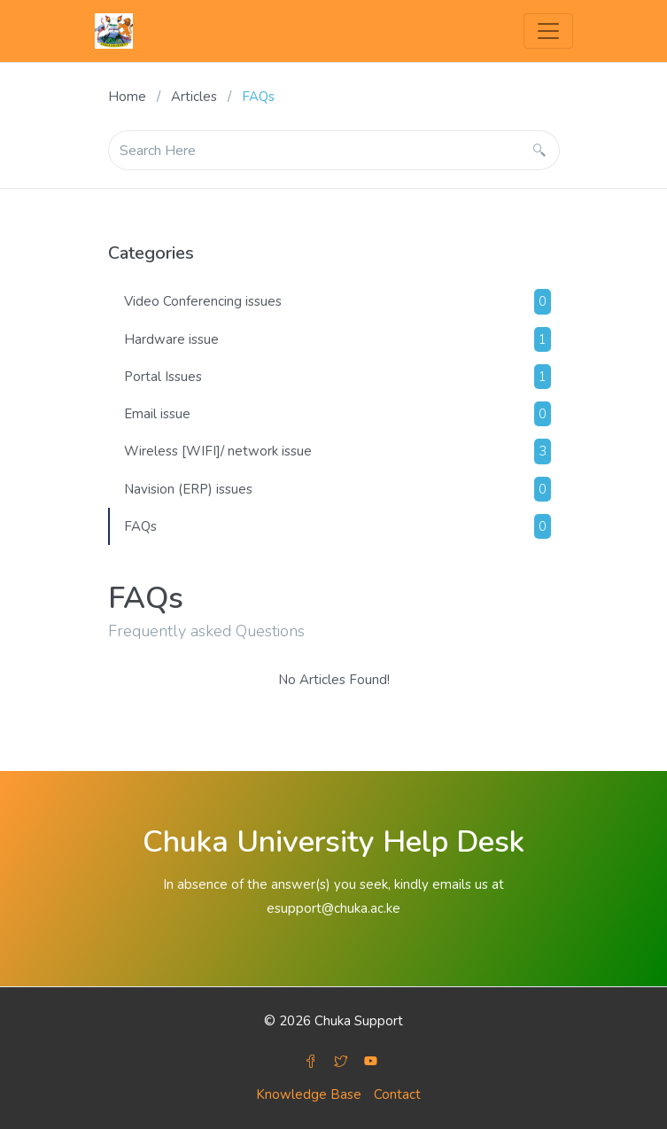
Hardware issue (337, 339)
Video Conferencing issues (337, 301)
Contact (397, 1094)
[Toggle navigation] (548, 31)
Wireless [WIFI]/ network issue (337, 451)
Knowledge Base (308, 1094)
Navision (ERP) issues (337, 489)
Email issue (337, 413)
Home (127, 96)
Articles (194, 96)
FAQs (337, 526)
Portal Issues (337, 376)
